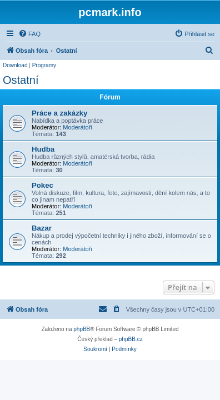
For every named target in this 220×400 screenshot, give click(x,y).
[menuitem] (29, 34)
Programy (44, 65)
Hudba (43, 149)
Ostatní (20, 80)
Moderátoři (77, 127)
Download (15, 65)
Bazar (42, 228)
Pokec (42, 185)
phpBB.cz (131, 339)
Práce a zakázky (59, 113)
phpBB (81, 329)
